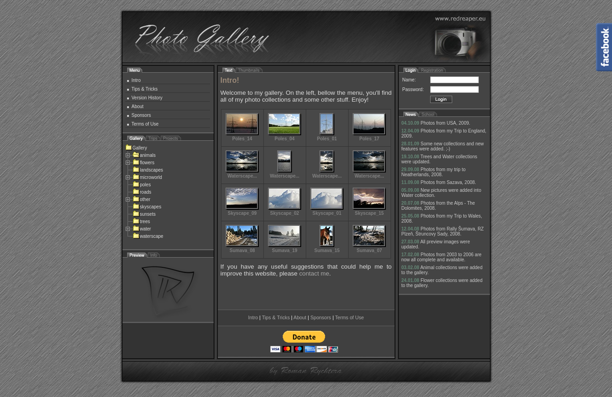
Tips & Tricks (145, 89)
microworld (147, 177)
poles (142, 184)
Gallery (136, 147)
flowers (144, 162)
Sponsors (141, 115)
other (142, 199)
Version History (147, 97)
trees (141, 221)
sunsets (144, 214)
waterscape (148, 236)
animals (144, 155)
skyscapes (147, 206)
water (142, 228)
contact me (314, 273)
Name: (409, 79)
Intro (136, 80)
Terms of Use (145, 124)
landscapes (148, 170)
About (138, 106)
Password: (413, 89)
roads (142, 192)
